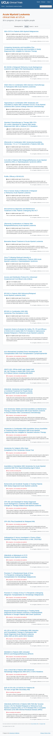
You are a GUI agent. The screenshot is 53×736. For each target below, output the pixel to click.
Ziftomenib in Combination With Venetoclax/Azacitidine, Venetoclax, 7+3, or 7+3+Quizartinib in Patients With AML (24, 143)
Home (2, 6)
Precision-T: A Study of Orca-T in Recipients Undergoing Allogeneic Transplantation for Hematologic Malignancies (23, 594)
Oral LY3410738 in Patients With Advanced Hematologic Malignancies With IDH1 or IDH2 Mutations (23, 671)
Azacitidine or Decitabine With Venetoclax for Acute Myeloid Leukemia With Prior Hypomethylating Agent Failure (24, 467)
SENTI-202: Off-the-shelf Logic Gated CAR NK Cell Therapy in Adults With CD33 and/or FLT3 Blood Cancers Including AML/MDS (19, 371)
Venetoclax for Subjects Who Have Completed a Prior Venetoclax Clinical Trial (19, 449)
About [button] (49, 2)
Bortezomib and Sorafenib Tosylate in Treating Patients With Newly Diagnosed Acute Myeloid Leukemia (23, 485)
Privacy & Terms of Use (45, 733)
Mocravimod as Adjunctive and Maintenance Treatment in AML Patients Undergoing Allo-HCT (21, 209)
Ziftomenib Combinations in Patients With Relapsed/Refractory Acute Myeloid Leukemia (20, 224)
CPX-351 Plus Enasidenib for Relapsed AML (19, 521)
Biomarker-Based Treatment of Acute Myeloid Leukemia (23, 241)
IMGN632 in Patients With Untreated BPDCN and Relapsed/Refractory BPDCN (18, 653)
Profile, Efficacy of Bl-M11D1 (14, 176)
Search (38, 2)
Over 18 (36, 26)
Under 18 (31, 26)
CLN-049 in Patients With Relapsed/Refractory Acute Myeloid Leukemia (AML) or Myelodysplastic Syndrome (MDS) (25, 161)
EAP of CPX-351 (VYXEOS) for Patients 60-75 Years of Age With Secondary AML (19, 688)
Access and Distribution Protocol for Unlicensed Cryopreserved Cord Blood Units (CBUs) (20, 278)
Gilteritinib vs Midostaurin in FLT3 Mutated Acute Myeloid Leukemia (15, 556)
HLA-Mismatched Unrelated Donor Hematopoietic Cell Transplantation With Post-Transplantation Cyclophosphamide (25, 352)
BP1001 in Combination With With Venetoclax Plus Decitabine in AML (16, 312)
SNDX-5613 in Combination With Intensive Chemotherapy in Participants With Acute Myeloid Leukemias (24, 86)
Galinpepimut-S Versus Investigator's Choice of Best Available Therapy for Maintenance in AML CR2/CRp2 (22, 538)
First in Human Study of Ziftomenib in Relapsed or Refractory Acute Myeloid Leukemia (20, 192)
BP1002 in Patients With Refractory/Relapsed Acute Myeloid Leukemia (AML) (20, 294)
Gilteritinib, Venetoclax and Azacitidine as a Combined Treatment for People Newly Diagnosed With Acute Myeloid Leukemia (18, 391)
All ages (26, 26)
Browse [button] (43, 2)
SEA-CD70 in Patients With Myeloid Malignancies (21, 31)
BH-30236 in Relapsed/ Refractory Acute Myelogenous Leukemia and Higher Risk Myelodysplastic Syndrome (23, 68)
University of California (14, 733)
